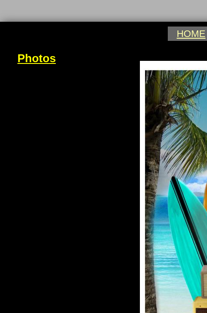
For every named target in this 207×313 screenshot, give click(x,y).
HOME (190, 33)
